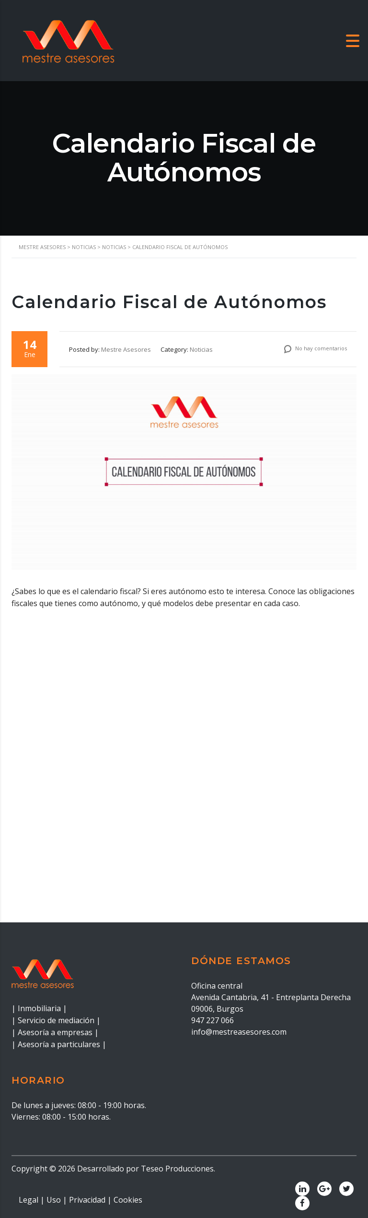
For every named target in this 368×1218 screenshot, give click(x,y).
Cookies (128, 1199)
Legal (28, 1199)
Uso (53, 1199)
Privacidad (87, 1199)
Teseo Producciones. (178, 1168)
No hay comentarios (315, 348)
